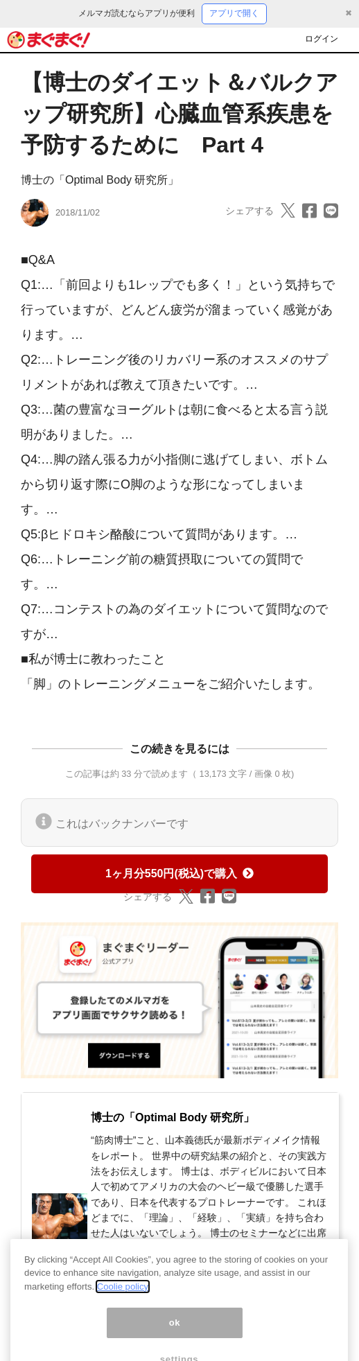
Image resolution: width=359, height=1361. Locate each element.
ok (175, 1335)
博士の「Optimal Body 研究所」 (100, 180)
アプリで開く (234, 13)
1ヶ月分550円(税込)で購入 (179, 873)
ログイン (321, 39)
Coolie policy (122, 1299)
